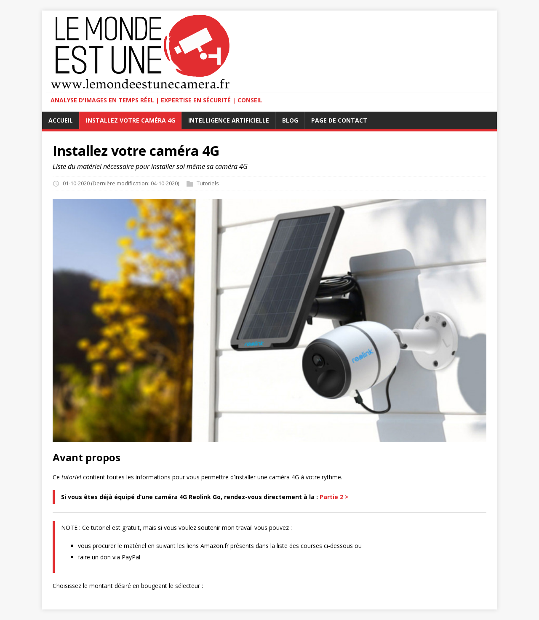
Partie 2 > (334, 497)
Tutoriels (208, 183)
